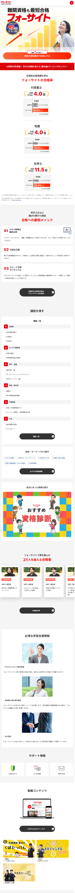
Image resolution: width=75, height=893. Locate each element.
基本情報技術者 (11, 424)
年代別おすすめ (44, 458)
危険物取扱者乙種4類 (13, 358)
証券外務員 (10, 353)
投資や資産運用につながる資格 (15, 463)
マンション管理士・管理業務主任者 (18, 412)
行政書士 (9, 337)
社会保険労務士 (11, 332)
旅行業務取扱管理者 (13, 395)
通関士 (8, 391)
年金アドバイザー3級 (13, 379)
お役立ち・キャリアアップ (26, 458)
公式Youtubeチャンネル (36, 829)
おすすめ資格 (10, 458)
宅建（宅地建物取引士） (14, 408)
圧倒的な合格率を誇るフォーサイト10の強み (36, 292)
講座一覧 (36, 436)
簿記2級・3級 (10, 370)
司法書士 (9, 341)
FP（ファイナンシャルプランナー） (18, 374)
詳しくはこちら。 (17, 200)
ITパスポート (10, 429)
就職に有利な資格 (59, 458)
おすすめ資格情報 (36, 471)
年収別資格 (32, 463)
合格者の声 (36, 610)
